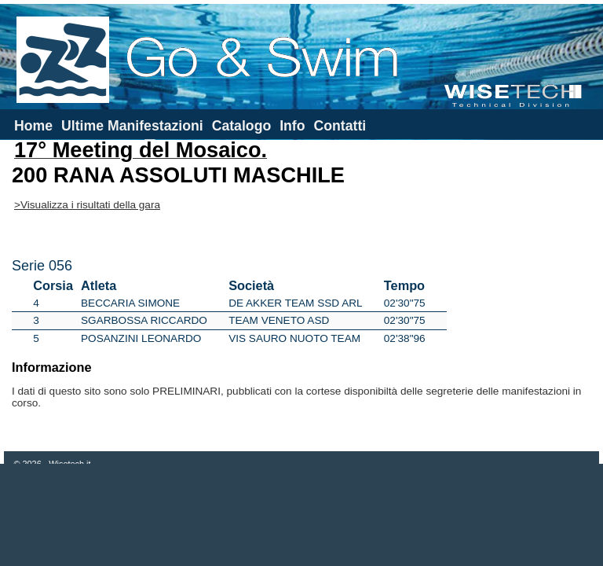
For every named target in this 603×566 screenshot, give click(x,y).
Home (33, 126)
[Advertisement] (301, 515)
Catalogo (242, 126)
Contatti (339, 126)
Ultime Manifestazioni (132, 126)
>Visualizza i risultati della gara (87, 205)
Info (292, 126)
